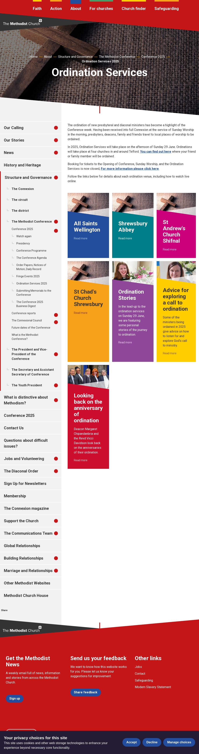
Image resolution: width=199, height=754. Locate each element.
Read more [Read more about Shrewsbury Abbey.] (125, 238)
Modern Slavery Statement (153, 687)
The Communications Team (28, 533)
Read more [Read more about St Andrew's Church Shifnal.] (169, 249)
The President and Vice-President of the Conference (29, 354)
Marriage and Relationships (28, 570)
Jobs (138, 667)
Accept (131, 742)
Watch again (23, 236)
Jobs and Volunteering (24, 458)
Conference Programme (31, 250)
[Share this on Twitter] (13, 616)
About (75, 8)
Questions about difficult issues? (26, 443)
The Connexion (23, 189)
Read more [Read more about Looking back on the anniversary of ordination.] (80, 460)
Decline (151, 742)
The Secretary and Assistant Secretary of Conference (33, 372)
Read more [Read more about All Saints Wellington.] (80, 238)
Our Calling (14, 127)
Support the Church (21, 521)
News (9, 152)
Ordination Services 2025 (100, 61)
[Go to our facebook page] (9, 722)
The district (20, 211)
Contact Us (14, 428)
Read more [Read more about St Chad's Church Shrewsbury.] (80, 312)
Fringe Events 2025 (28, 276)
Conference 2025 (153, 57)
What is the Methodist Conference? (25, 336)
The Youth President (27, 385)
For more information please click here (130, 169)
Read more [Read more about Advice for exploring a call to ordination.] (169, 353)
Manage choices (179, 742)
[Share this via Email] (31, 616)
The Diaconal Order (21, 471)
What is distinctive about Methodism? (26, 400)
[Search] (189, 8)
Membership (15, 496)
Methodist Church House (26, 595)
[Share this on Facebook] (4, 616)
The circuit (20, 200)
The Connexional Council (27, 320)
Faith (37, 8)
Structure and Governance (75, 57)
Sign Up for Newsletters (25, 483)
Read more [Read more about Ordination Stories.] (125, 342)
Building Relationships (23, 558)
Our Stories (14, 140)
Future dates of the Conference (31, 327)
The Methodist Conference (117, 57)
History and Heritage (22, 165)
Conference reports (24, 313)
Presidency (23, 243)
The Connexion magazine (26, 508)
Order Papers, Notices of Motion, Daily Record (31, 267)
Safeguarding (166, 8)
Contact (140, 673)
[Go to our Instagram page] (27, 722)
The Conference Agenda (31, 257)
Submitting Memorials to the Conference (33, 292)
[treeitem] (60, 128)
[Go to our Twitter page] (18, 722)
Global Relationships (22, 545)
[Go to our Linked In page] (36, 722)
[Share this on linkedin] (22, 616)
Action (56, 8)
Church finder (134, 8)
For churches (101, 8)
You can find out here (155, 151)
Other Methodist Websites (27, 583)
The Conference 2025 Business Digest (29, 304)
